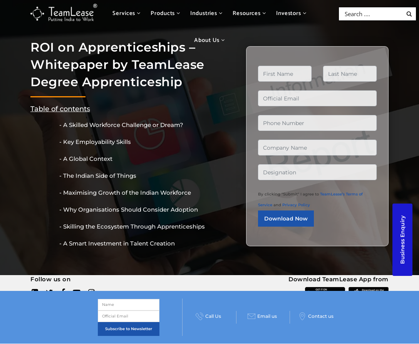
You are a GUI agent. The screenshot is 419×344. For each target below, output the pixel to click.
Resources (249, 13)
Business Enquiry (402, 239)
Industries (206, 13)
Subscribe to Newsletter (128, 328)
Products (165, 13)
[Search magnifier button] (409, 14)
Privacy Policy (296, 204)
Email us (262, 316)
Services (126, 13)
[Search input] (373, 13)
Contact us (316, 316)
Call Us (208, 316)
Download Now (286, 218)
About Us (209, 40)
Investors (291, 13)
